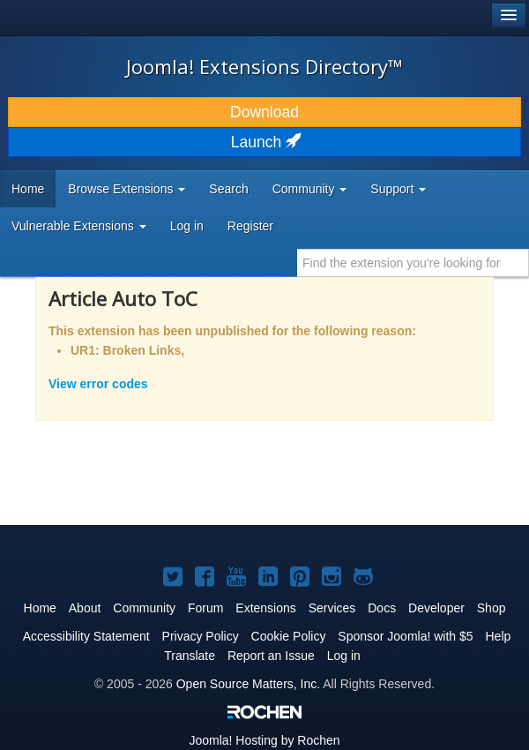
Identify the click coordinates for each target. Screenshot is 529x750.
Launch (264, 142)
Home (27, 189)
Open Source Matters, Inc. (248, 684)
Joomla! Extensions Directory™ (264, 66)
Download (264, 112)
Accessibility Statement (86, 636)
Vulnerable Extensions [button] (78, 226)
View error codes (98, 384)
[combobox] (413, 263)
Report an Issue (271, 656)
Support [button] (398, 189)
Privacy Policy (200, 636)
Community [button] (309, 189)
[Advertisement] (224, 484)
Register (250, 226)
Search (228, 189)
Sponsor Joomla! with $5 (405, 636)
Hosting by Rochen (264, 740)
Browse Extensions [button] (126, 189)
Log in (187, 226)
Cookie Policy (288, 636)
